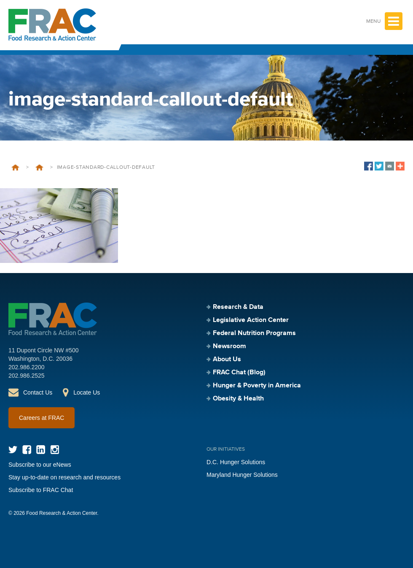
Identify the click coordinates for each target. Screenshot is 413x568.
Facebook (26, 449)
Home (15, 167)
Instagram (54, 449)
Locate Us (86, 392)
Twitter (12, 449)
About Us (227, 359)
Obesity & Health (238, 398)
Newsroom (229, 346)
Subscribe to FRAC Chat (40, 490)
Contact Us (37, 392)
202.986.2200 (26, 367)
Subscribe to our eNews (39, 464)
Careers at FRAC (41, 417)
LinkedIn (40, 449)
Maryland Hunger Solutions (242, 474)
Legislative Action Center (39, 167)
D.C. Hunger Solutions (235, 462)
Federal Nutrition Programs (254, 333)
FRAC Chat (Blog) (239, 372)
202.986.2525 (26, 375)
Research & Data (238, 307)
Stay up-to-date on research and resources (64, 477)
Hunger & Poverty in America (257, 385)
